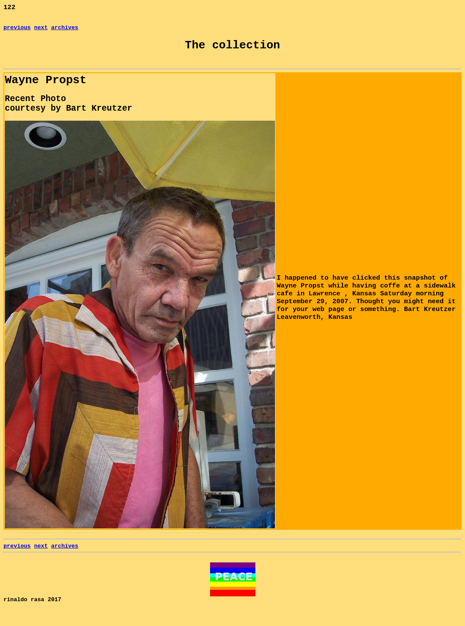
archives (64, 30)
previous (17, 30)
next (41, 30)
